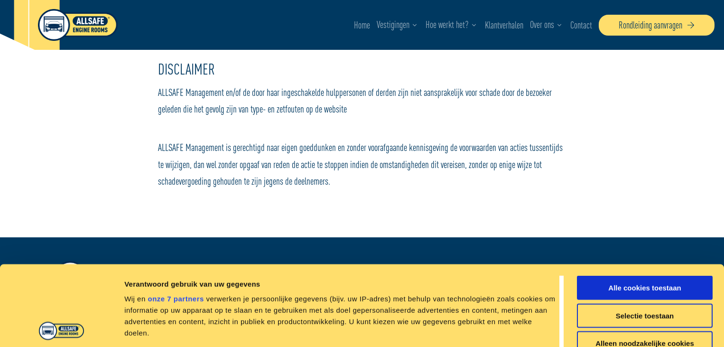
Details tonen (512, 328)
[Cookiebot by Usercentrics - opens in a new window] (61, 328)
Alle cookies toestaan (644, 208)
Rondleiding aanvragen (657, 24)
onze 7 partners (176, 219)
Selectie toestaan (645, 236)
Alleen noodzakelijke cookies (644, 264)
